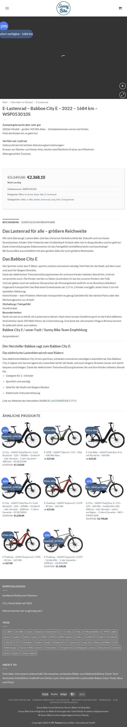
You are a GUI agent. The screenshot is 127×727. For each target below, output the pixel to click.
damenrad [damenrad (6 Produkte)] (52, 631)
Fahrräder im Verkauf (22, 102)
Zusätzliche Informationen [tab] (38, 222)
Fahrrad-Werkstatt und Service (51, 700)
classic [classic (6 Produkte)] (29, 631)
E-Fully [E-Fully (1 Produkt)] (77, 631)
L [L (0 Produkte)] (66, 642)
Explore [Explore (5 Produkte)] (16, 637)
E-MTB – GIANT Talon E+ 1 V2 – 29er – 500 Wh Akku (63, 454)
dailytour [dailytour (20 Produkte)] (40, 631)
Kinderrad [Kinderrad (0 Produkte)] (58, 642)
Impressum (105, 700)
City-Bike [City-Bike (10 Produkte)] (19, 631)
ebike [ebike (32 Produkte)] (114, 631)
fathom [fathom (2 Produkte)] (26, 637)
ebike (23, 199)
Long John (55, 199)
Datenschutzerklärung (64, 702)
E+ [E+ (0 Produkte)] (61, 631)
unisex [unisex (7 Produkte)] (92, 647)
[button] (7, 8)
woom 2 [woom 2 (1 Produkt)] (16, 653)
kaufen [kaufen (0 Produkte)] (38, 642)
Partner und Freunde (84, 700)
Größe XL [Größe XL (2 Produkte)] (112, 637)
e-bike (30, 199)
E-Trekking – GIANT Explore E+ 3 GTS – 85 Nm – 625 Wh (63, 505)
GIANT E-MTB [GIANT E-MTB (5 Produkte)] (48, 637)
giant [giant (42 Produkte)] (35, 637)
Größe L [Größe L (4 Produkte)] (79, 637)
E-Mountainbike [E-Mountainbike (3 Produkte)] (91, 631)
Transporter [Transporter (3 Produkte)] (50, 647)
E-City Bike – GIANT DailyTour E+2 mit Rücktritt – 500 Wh (104, 454)
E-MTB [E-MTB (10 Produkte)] (105, 631)
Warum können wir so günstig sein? (22, 610)
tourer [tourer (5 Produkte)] (39, 647)
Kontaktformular (19, 700)
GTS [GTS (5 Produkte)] (18, 642)
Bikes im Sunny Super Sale (31, 194)
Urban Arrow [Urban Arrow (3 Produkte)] (104, 647)
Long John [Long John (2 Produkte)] (87, 642)
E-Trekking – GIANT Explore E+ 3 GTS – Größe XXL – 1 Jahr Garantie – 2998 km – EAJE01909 (63, 560)
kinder (37, 199)
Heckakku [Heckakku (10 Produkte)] (27, 642)
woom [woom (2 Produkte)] (6, 653)
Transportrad (67, 199)
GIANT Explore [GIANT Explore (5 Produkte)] (65, 637)
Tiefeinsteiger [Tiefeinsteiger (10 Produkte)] (10, 647)
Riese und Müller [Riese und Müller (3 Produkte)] (102, 642)
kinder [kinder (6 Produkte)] (48, 642)
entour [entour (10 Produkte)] (6, 637)
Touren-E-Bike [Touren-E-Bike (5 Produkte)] (26, 647)
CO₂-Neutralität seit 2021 (17, 603)
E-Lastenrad (42, 102)
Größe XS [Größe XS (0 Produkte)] (8, 642)
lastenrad (45, 199)
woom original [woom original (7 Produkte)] (29, 653)
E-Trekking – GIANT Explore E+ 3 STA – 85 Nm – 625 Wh (21, 558)
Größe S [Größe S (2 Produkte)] (101, 637)
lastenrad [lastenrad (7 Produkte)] (74, 642)
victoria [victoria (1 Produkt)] (116, 647)
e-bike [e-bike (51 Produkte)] (68, 631)
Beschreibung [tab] (10, 222)
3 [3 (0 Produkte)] (4, 631)
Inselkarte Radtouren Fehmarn (19, 595)
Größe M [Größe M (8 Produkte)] (90, 637)
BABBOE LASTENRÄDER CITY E (58, 400)
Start (4, 102)
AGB (115, 700)
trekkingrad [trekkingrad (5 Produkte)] (80, 647)
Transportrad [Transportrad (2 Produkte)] (65, 647)
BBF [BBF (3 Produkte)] (10, 631)
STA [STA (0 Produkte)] (115, 642)
